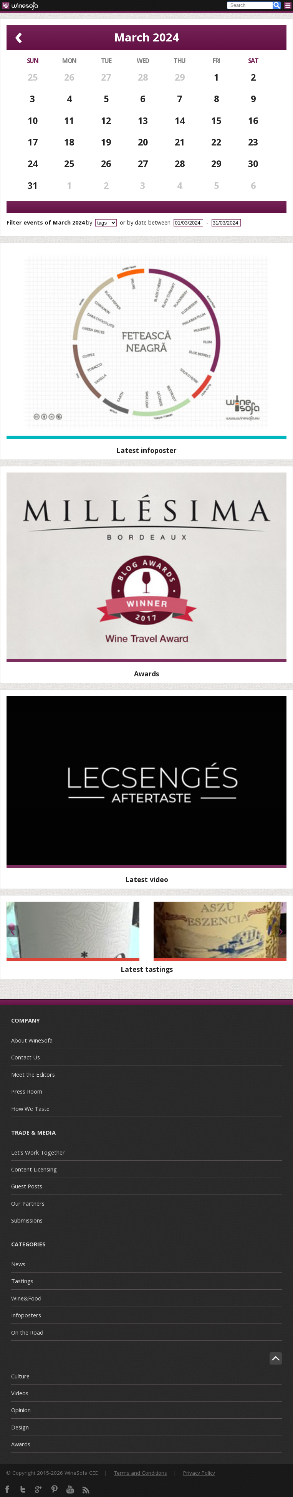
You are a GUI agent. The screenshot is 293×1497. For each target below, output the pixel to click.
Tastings (22, 1281)
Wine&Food (26, 1298)
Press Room (26, 1091)
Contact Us (25, 1057)
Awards (20, 1444)
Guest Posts (26, 1186)
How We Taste (30, 1108)
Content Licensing (34, 1169)
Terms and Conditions (140, 1472)
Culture (20, 1376)
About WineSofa (32, 1040)
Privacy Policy (199, 1472)
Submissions (27, 1220)
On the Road (27, 1332)
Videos (19, 1393)
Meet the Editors (33, 1074)
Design (20, 1427)
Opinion (21, 1410)
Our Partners (28, 1203)
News (18, 1264)
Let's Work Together (38, 1152)
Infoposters (26, 1315)
